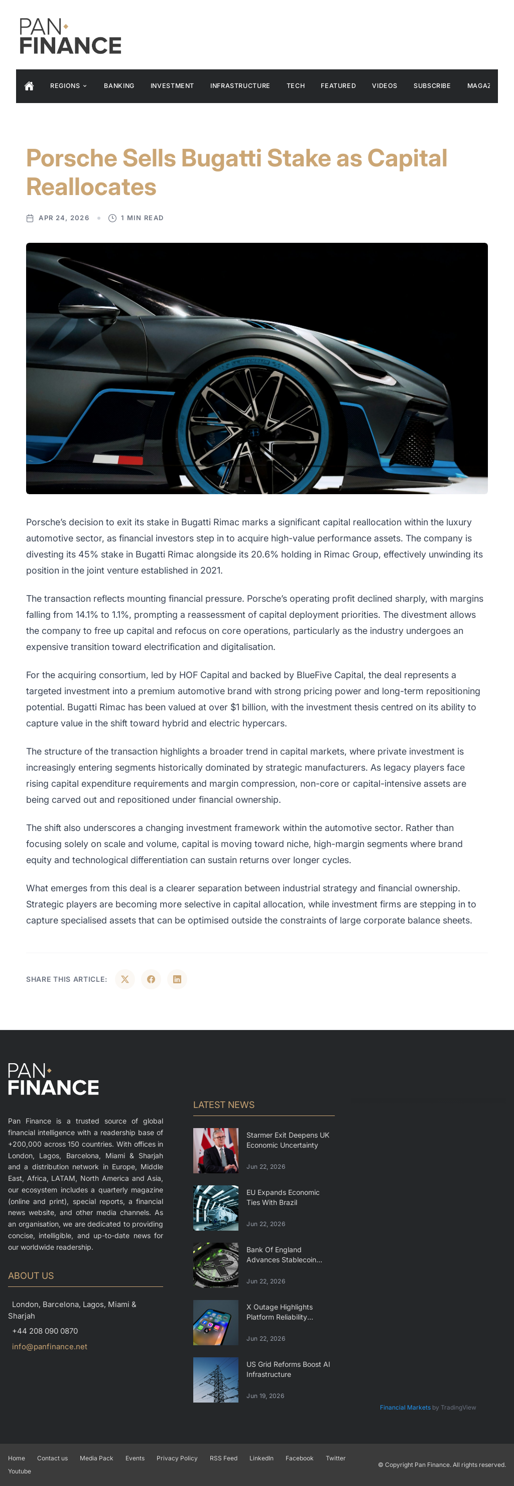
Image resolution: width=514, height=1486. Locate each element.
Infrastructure (240, 85)
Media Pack (96, 1458)
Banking (119, 85)
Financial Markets (405, 1407)
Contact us (52, 1458)
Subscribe (432, 85)
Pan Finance (432, 1464)
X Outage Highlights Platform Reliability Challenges (279, 1317)
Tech (296, 85)
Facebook (300, 1458)
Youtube (19, 1471)
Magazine (485, 85)
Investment (172, 85)
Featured (338, 85)
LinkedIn (261, 1458)
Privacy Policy (177, 1458)
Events (135, 1458)
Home (16, 1458)
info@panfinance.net (49, 1346)
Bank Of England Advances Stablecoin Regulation (281, 1259)
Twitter (336, 1458)
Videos (385, 85)
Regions (69, 85)
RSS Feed (223, 1458)
